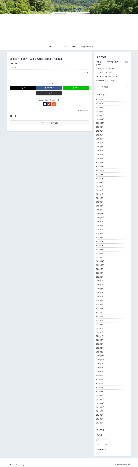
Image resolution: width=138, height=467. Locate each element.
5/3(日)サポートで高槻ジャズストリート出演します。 (112, 63)
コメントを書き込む (49, 123)
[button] (49, 93)
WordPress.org (101, 449)
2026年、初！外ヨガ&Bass (105, 69)
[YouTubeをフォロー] (49, 104)
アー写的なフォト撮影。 (104, 73)
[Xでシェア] (23, 88)
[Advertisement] (69, 29)
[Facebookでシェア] (49, 88)
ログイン (99, 435)
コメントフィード (102, 444)
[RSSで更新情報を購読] (54, 104)
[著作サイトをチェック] (45, 104)
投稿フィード (101, 440)
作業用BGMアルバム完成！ (105, 80)
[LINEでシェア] (76, 88)
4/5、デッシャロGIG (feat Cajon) (107, 76)
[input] (112, 87)
